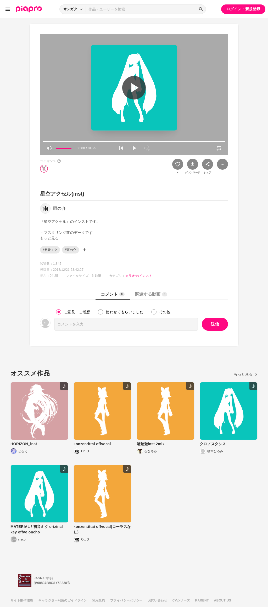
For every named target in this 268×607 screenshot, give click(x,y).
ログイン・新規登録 (243, 9)
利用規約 (98, 600)
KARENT (202, 600)
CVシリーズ (181, 600)
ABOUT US (222, 600)
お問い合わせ (157, 600)
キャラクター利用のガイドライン (62, 600)
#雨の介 (70, 250)
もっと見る (246, 374)
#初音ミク (50, 250)
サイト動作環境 (21, 600)
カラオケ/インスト (138, 276)
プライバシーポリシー (126, 600)
